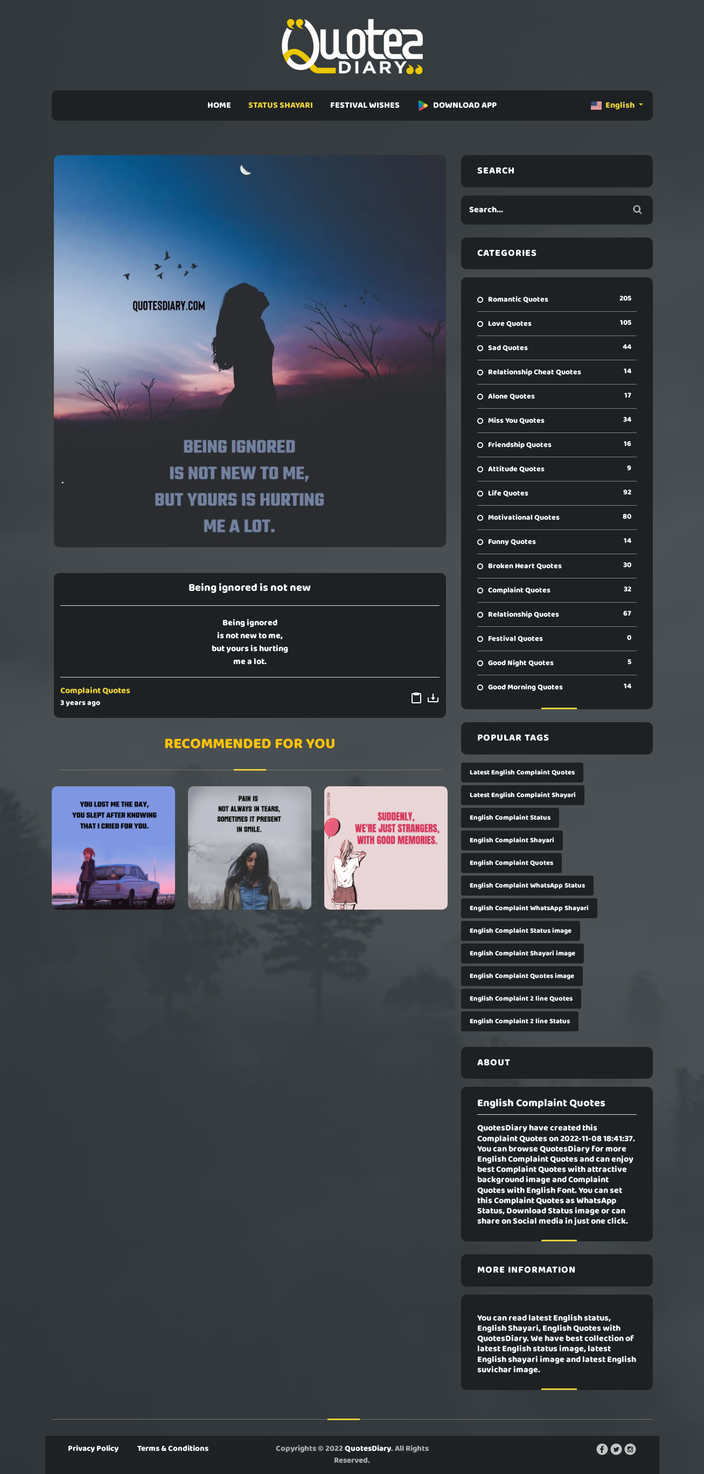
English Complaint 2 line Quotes (521, 998)
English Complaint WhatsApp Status (527, 885)
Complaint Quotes (95, 691)
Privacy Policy (93, 1448)
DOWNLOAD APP (457, 106)
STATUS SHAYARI (280, 106)
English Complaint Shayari (512, 840)
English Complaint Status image (520, 931)
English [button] (613, 106)
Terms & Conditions (172, 1448)
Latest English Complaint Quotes (522, 772)
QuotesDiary (368, 1448)
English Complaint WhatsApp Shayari (529, 908)
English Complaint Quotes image (522, 976)
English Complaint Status (510, 817)
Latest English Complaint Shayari (523, 795)
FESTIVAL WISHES (365, 106)
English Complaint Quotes (511, 863)
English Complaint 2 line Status (520, 1021)
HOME (219, 106)
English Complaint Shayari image (522, 953)
